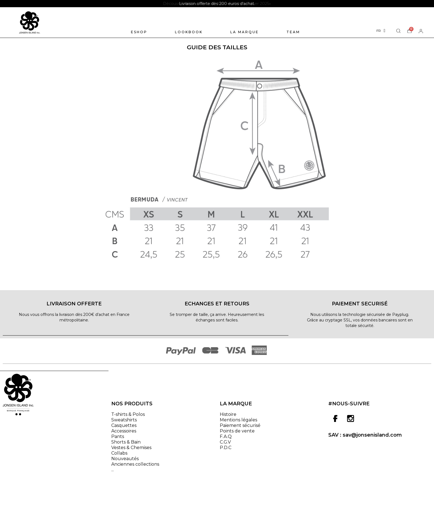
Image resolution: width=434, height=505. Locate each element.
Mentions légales (238, 423)
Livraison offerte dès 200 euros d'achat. (217, 3)
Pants (117, 439)
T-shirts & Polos (128, 417)
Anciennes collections (135, 467)
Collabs (119, 456)
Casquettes (123, 428)
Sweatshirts (124, 423)
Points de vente (237, 434)
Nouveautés (125, 461)
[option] (217, 3)
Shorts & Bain (126, 445)
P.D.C (225, 450)
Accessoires (123, 434)
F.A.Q (226, 439)
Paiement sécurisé (240, 428)
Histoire (228, 417)
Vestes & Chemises (131, 450)
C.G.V (225, 445)
